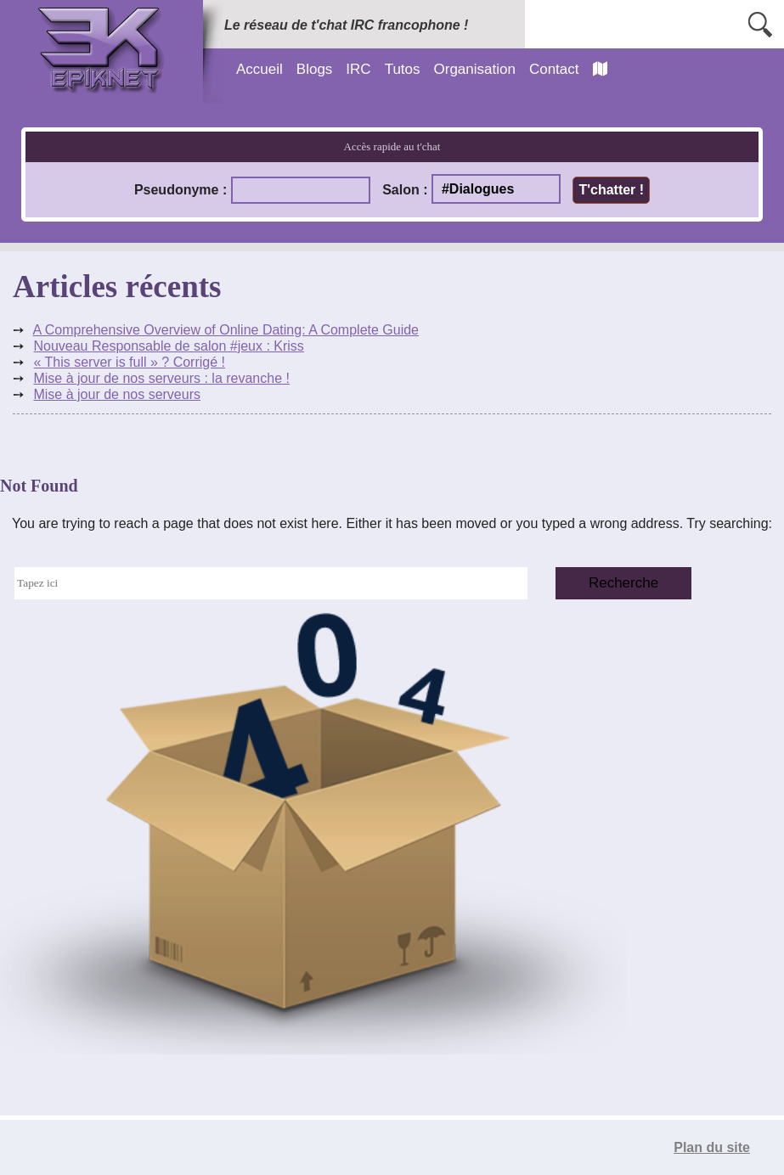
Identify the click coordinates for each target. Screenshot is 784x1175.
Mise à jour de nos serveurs (116, 394)
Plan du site (712, 1147)
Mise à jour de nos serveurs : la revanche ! (161, 378)
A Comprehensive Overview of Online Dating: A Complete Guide (226, 330)
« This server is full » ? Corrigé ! (129, 362)
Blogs (314, 69)
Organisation (475, 69)
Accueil (259, 69)
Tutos (402, 69)
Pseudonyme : (180, 190)
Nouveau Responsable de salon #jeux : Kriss (168, 346)
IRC (358, 69)
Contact (554, 69)
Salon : (404, 190)
